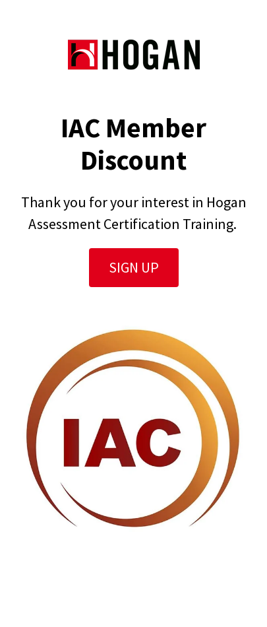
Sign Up (134, 267)
